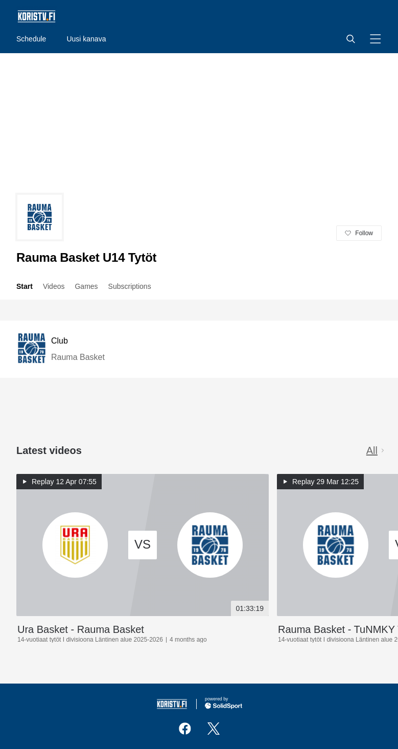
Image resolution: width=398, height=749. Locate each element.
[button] (350, 39)
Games (86, 286)
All (376, 450)
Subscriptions (129, 286)
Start (24, 286)
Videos (54, 286)
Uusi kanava (86, 39)
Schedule (31, 39)
